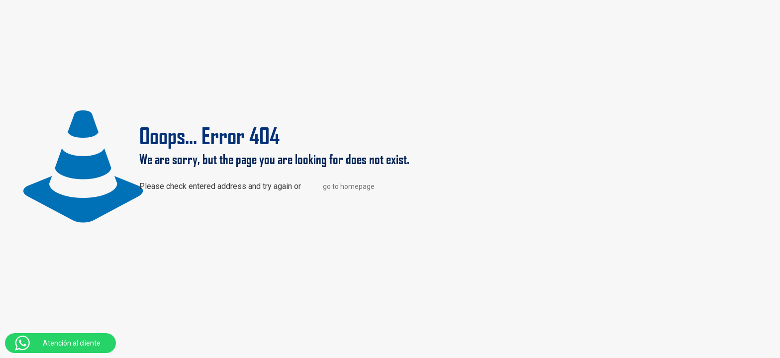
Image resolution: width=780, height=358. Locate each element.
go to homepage (349, 186)
